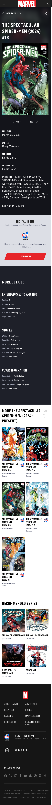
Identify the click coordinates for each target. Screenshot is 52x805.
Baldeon (29, 531)
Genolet (12, 473)
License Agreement (9, 797)
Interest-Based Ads (27, 797)
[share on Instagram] (15, 776)
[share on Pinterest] (35, 776)
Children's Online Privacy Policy (34, 794)
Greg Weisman (10, 146)
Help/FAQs (9, 710)
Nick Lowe (12, 356)
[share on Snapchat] (30, 776)
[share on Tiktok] (45, 776)
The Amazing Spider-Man (13, 635)
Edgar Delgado (16, 348)
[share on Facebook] (5, 776)
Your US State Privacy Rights (38, 790)
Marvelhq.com (32, 716)
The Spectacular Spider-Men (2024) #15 (10, 467)
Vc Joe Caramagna (17, 352)
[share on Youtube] (25, 776)
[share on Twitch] (40, 776)
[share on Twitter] (10, 776)
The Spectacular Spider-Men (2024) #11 (10, 577)
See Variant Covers (13, 205)
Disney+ (29, 710)
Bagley (4, 476)
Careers (8, 716)
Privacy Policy (19, 790)
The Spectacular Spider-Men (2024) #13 (10, 522)
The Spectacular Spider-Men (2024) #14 (34, 467)
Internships (10, 722)
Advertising (31, 704)
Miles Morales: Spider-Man (9, 672)
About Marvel (11, 704)
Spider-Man (31, 670)
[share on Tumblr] (20, 776)
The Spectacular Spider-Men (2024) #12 (34, 522)
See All (45, 414)
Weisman (5, 473)
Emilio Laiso (9, 157)
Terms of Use (7, 790)
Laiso (11, 528)
